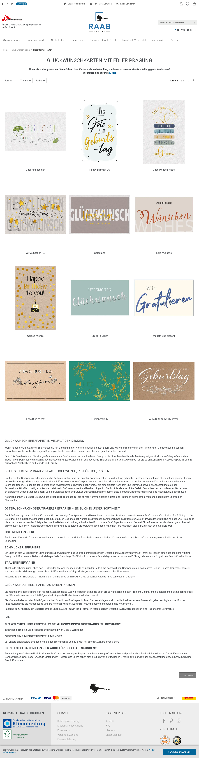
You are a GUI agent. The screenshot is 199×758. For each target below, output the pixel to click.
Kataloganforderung (68, 721)
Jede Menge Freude (164, 169)
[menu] (99, 40)
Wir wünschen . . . (35, 252)
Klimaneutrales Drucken (23, 713)
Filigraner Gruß (99, 419)
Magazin (22, 4)
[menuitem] (13, 40)
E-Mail (112, 72)
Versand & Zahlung (67, 734)
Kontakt (110, 721)
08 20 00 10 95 (187, 30)
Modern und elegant (164, 335)
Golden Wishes (35, 335)
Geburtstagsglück (35, 169)
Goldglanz (99, 252)
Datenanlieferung (66, 739)
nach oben (189, 675)
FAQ (108, 725)
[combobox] (177, 22)
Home (6, 50)
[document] (99, 752)
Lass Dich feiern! (35, 419)
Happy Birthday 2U (99, 169)
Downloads (63, 730)
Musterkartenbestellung (70, 725)
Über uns (110, 730)
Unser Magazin (114, 734)
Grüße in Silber (100, 335)
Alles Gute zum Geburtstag (163, 419)
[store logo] (99, 22)
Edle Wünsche (164, 252)
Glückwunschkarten (21, 50)
